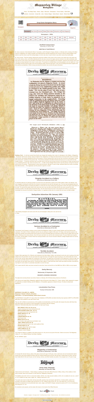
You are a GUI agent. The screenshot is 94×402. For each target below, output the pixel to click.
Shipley (44, 31)
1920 (55, 37)
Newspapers (21, 27)
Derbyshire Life (57, 31)
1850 (30, 37)
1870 (40, 37)
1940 (65, 37)
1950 (21, 39)
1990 (45, 39)
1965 (30, 39)
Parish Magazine (66, 31)
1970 (35, 39)
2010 (55, 39)
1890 (45, 37)
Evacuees (40, 31)
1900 (50, 37)
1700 (21, 37)
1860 (35, 37)
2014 (65, 39)
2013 (60, 39)
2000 (50, 39)
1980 (40, 39)
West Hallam (50, 31)
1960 (26, 39)
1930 (60, 37)
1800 (26, 37)
